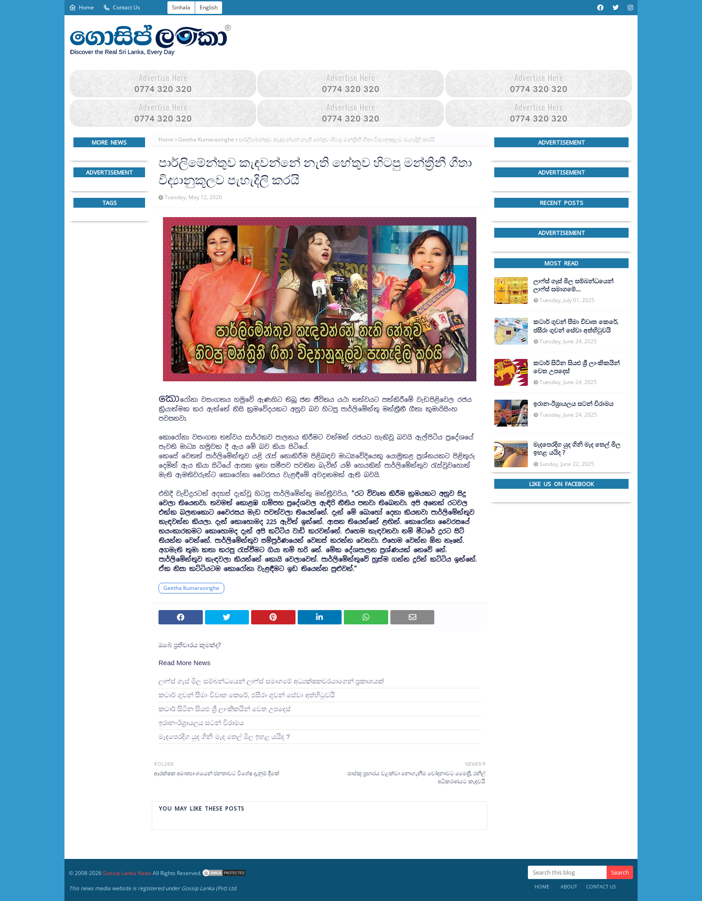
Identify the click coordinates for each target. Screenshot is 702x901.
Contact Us (121, 7)
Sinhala (181, 7)
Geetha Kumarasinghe (206, 139)
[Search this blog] (567, 872)
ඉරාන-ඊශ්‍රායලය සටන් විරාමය (201, 722)
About (569, 886)
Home (81, 7)
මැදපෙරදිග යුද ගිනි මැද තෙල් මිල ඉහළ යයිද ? (224, 736)
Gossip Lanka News (127, 873)
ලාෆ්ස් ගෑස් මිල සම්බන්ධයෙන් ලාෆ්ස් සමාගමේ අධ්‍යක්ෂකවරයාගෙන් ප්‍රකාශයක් (271, 681)
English (209, 7)
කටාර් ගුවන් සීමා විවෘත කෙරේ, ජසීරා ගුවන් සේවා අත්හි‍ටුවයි (246, 695)
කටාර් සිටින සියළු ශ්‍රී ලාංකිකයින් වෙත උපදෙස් (224, 709)
